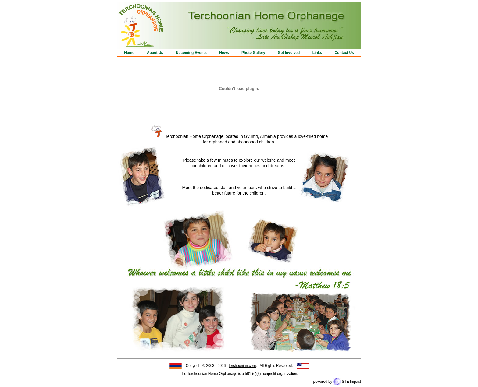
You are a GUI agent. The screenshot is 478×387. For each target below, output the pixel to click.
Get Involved (289, 53)
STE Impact (347, 381)
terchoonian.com (242, 366)
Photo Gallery (253, 53)
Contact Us (344, 53)
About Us (155, 53)
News (224, 53)
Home (129, 53)
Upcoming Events (191, 53)
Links (317, 53)
